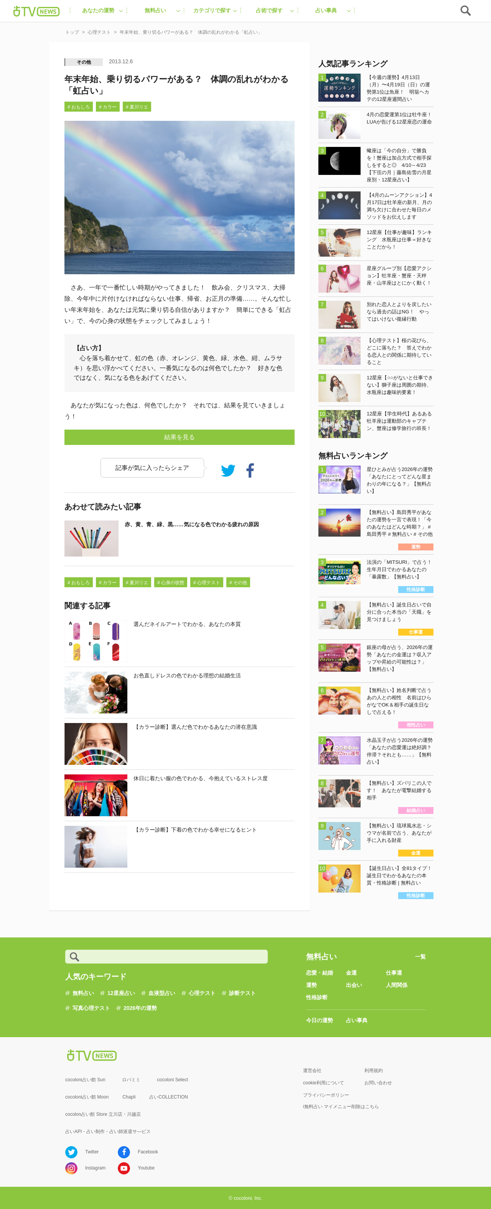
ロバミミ (131, 1079)
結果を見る (179, 437)
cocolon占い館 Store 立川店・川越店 (103, 1114)
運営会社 (312, 1070)
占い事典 (356, 1020)
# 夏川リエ (137, 107)
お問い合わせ (378, 1082)
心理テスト (202, 993)
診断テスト (242, 993)
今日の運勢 (319, 1020)
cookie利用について (323, 1082)
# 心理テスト (206, 582)
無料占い (83, 993)
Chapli (128, 1097)
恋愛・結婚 (319, 973)
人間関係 (396, 985)
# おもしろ (79, 107)
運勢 (311, 985)
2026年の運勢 (140, 1008)
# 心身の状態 (170, 582)
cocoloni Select (172, 1079)
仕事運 (394, 973)
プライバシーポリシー (326, 1095)
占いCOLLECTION (168, 1097)
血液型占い (161, 993)
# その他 (238, 582)
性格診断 (317, 997)
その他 (84, 62)
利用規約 (373, 1070)
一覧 (420, 957)
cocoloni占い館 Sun (85, 1079)
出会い (354, 985)
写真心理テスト (91, 1008)
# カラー (108, 107)
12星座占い (121, 993)
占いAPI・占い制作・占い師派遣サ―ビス (108, 1131)
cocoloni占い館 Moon (87, 1097)
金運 (351, 973)
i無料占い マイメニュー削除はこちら (341, 1106)
